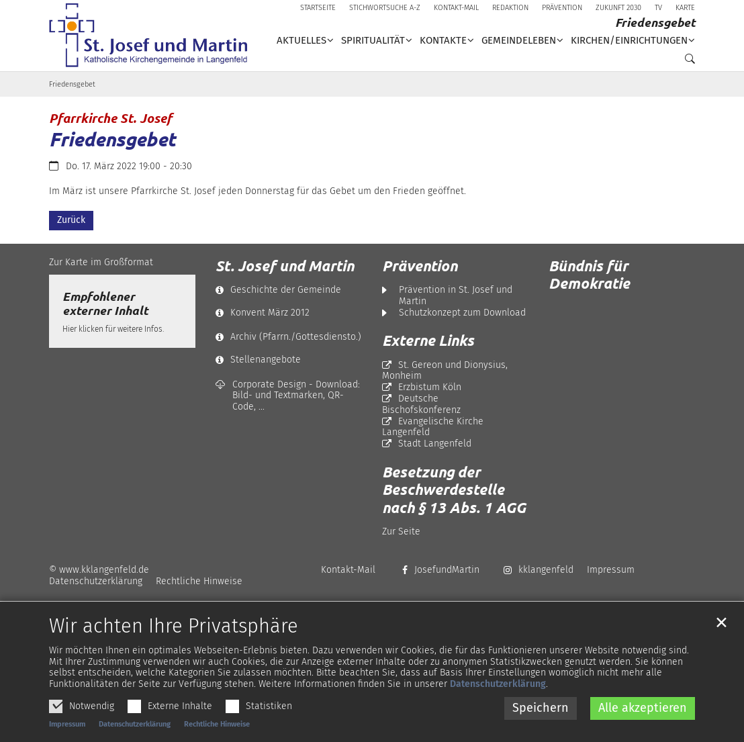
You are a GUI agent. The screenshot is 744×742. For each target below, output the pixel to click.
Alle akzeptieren (642, 730)
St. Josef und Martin (285, 266)
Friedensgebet (72, 84)
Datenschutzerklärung (498, 706)
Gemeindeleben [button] (518, 40)
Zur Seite (401, 531)
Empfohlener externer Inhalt (105, 303)
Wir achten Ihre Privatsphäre (173, 648)
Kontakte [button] (443, 40)
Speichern (540, 730)
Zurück (71, 220)
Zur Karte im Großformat (101, 262)
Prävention (419, 266)
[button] (686, 61)
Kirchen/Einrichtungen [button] (629, 40)
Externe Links (428, 340)
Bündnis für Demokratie (589, 274)
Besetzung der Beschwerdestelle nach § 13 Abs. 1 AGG (454, 489)
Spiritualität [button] (373, 40)
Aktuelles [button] (301, 40)
